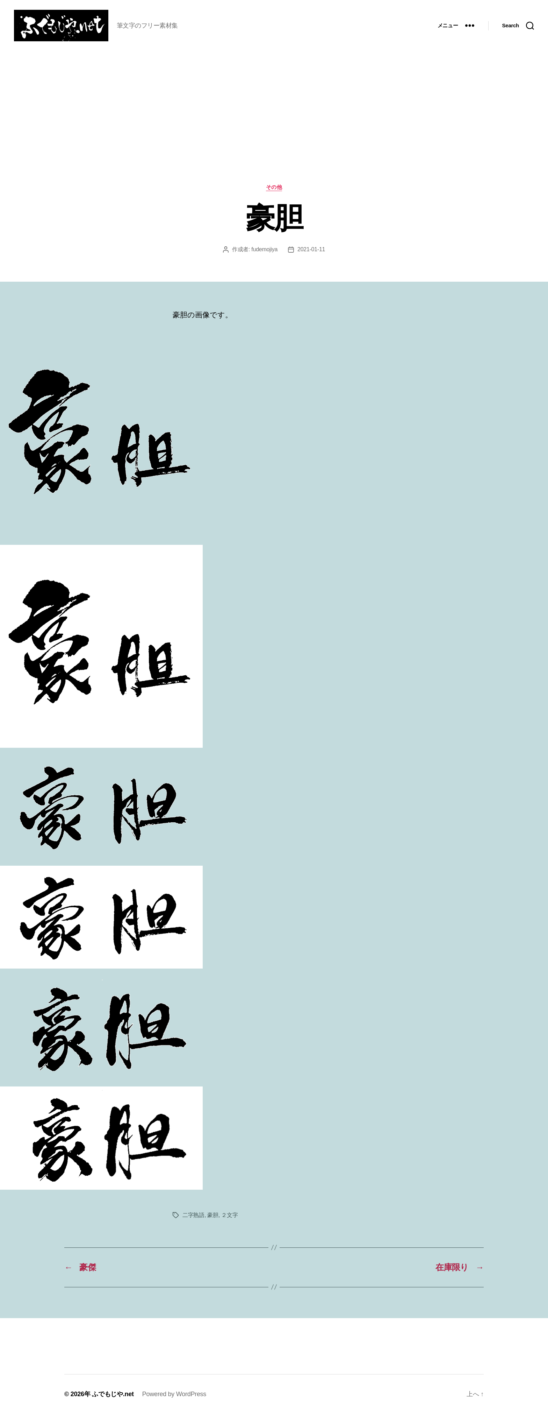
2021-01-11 (311, 249)
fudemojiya (264, 249)
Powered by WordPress (174, 1394)
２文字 (229, 1215)
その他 (274, 187)
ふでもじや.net (113, 1394)
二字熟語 (193, 1215)
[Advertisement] (274, 132)
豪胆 (212, 1215)
